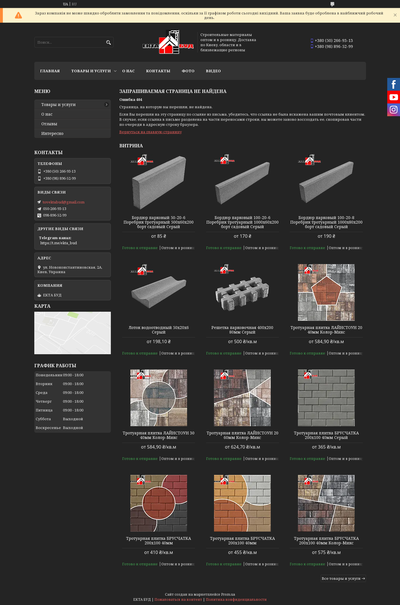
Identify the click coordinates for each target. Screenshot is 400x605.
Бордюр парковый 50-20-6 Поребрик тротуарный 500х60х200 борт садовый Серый (159, 222)
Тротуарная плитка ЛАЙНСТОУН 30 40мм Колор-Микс (158, 435)
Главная (50, 70)
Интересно (52, 133)
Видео (213, 70)
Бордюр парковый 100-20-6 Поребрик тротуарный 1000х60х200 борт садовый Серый (242, 222)
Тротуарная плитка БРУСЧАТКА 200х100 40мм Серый (326, 435)
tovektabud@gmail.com (63, 202)
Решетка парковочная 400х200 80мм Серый (242, 329)
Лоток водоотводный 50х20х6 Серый (159, 329)
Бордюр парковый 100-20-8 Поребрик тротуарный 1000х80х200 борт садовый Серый (326, 222)
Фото (188, 70)
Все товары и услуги (341, 578)
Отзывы (49, 123)
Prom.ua (228, 594)
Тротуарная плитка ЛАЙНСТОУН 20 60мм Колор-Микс (242, 435)
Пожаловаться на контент (178, 599)
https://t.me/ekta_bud (58, 243)
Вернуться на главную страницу (150, 131)
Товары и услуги (91, 70)
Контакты (158, 70)
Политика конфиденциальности (236, 599)
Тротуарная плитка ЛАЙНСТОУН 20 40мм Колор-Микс (326, 329)
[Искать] (109, 43)
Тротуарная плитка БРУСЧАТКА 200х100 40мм (158, 540)
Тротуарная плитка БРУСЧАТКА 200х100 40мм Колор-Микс (326, 540)
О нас (128, 70)
